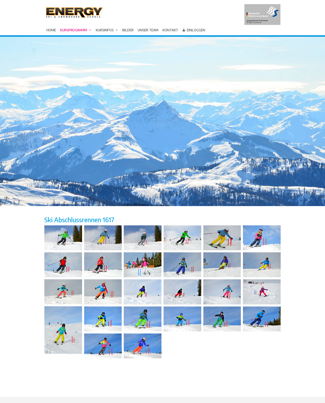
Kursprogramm (76, 30)
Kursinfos (107, 30)
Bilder (127, 30)
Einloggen (196, 30)
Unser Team (148, 30)
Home (51, 30)
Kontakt (170, 30)
